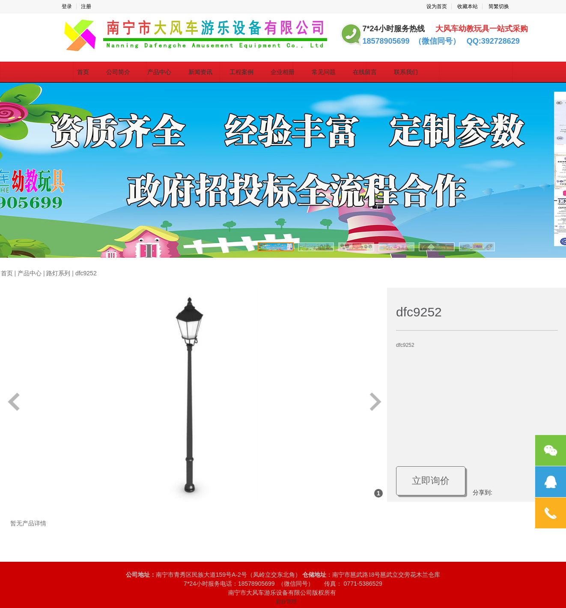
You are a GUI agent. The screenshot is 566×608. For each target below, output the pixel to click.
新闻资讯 (200, 72)
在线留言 (365, 72)
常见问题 (324, 72)
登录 (67, 6)
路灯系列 (58, 273)
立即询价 (431, 480)
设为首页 (436, 6)
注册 (86, 6)
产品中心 (159, 72)
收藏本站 (467, 6)
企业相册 (283, 72)
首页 (83, 72)
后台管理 (286, 602)
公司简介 (118, 72)
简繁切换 (499, 6)
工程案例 (241, 72)
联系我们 (406, 72)
